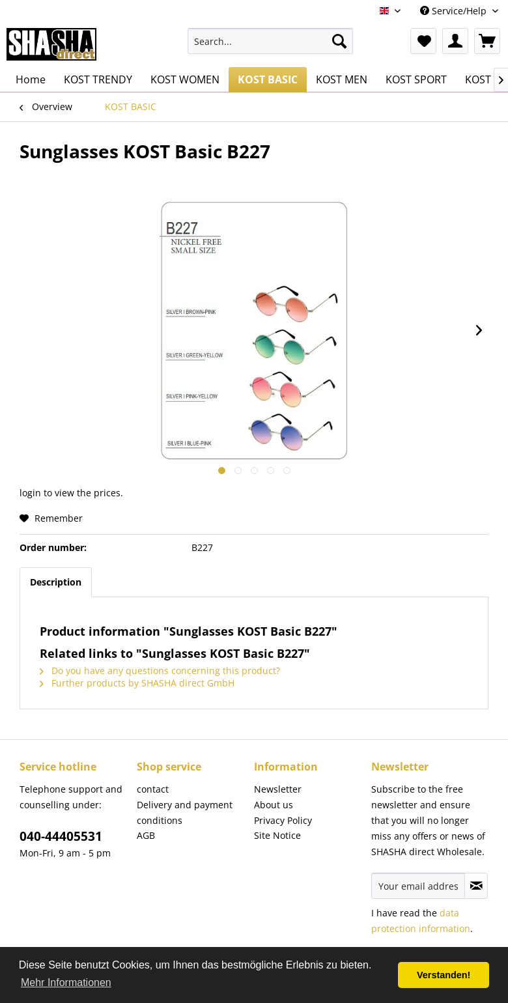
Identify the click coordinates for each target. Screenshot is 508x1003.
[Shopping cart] (487, 41)
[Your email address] (418, 886)
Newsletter (278, 789)
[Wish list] (423, 41)
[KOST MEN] (341, 79)
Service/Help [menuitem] (454, 11)
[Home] (31, 79)
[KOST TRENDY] (98, 79)
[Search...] (270, 41)
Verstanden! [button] (443, 975)
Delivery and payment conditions (185, 812)
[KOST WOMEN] (185, 79)
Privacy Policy (283, 820)
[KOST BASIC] (268, 79)
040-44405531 (61, 836)
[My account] (455, 41)
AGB (146, 835)
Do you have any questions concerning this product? (160, 670)
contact (153, 789)
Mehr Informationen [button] (66, 982)
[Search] (339, 41)
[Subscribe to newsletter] (476, 886)
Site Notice (277, 835)
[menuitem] (270, 41)
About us (273, 804)
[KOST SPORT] (416, 79)
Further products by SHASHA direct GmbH (137, 683)
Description (55, 582)
